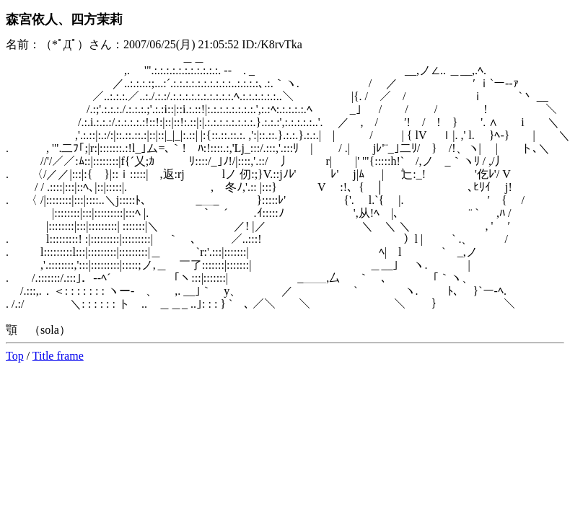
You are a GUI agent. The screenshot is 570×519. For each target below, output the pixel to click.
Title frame (58, 356)
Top (15, 356)
